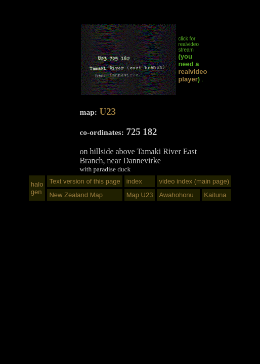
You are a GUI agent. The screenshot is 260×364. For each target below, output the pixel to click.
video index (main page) (194, 181)
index (134, 181)
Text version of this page (84, 181)
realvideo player (192, 75)
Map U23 (139, 195)
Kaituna (215, 195)
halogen (37, 188)
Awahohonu (176, 195)
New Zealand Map (76, 195)
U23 (108, 111)
